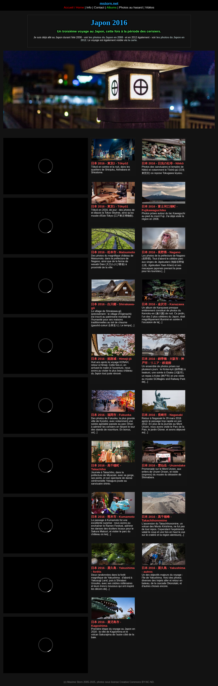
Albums (112, 7)
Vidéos (149, 7)
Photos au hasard (131, 7)
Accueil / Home (74, 7)
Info (89, 7)
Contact (99, 7)
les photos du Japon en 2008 (106, 37)
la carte (132, 40)
